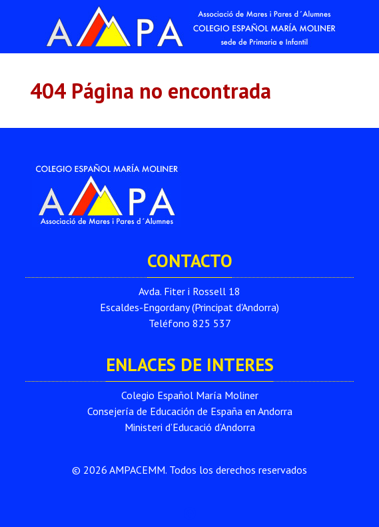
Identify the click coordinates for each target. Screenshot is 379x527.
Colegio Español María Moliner (189, 395)
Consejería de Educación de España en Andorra (189, 411)
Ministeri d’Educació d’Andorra (190, 427)
